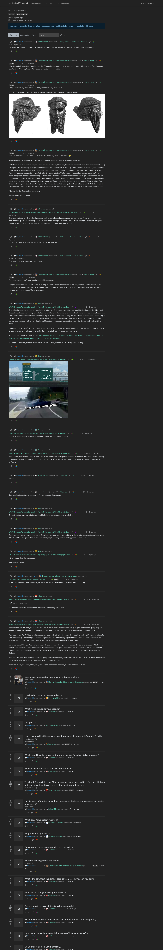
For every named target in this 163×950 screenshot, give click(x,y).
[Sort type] (49, 35)
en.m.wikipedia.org (31, 788)
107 (27, 939)
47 (27, 761)
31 (27, 794)
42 (27, 926)
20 (27, 812)
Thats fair (63, 475)
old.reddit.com (29, 742)
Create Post (47, 3)
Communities (35, 3)
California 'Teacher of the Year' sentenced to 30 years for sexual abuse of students (37, 360)
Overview (13, 35)
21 (27, 885)
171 (27, 840)
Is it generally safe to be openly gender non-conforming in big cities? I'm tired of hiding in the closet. (43, 212)
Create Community (61, 3)
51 (27, 826)
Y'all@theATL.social (18, 3)
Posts (34, 35)
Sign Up (150, 3)
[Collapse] (11, 41)
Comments (24, 35)
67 (27, 775)
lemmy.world (29, 680)
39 (27, 899)
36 (27, 715)
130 (27, 912)
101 (27, 747)
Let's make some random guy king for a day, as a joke (27, 580)
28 (27, 853)
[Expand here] (18, 680)
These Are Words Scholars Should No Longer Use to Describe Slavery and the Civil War (39, 600)
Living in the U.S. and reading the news (73, 42)
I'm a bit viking (89, 61)
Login (143, 3)
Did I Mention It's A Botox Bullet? (71, 237)
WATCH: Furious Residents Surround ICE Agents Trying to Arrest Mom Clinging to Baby (39, 307)
